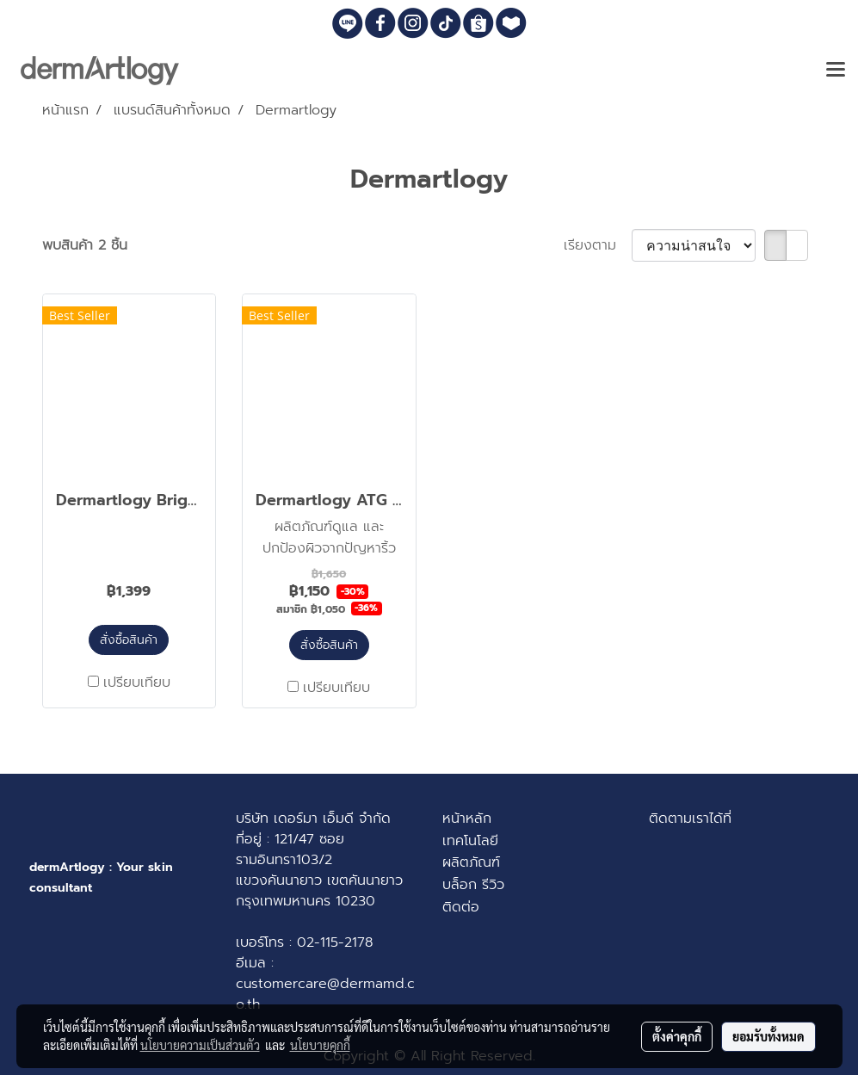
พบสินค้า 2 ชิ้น (84, 245)
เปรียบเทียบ (136, 682)
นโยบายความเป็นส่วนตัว (200, 1045)
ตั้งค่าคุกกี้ (676, 1036)
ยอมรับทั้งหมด (768, 1036)
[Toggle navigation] (836, 71)
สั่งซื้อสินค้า (128, 640)
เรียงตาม (598, 245)
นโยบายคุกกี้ (320, 1045)
